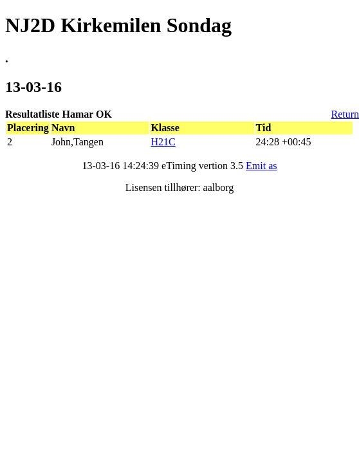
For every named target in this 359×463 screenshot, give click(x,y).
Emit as (261, 165)
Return (345, 114)
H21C (163, 141)
